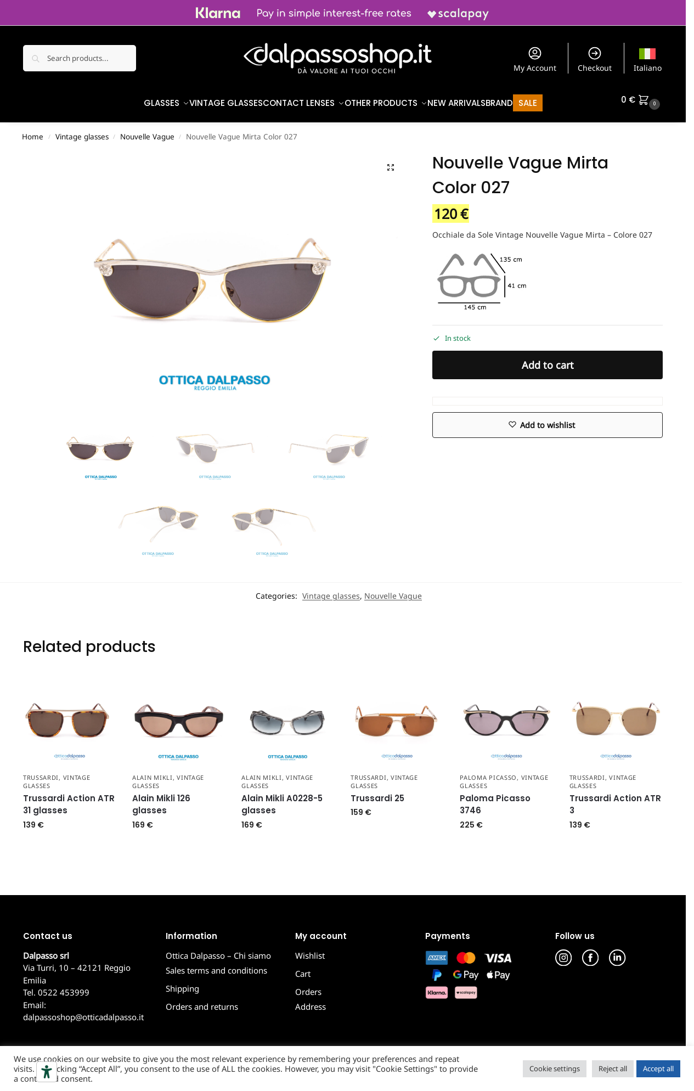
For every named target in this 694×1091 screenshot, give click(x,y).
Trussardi (41, 772)
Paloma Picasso (488, 772)
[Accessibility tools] (46, 1071)
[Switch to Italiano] (648, 58)
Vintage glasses (82, 131)
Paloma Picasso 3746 (495, 798)
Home (32, 131)
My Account (535, 59)
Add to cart (548, 358)
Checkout (595, 59)
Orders (308, 985)
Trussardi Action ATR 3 (615, 798)
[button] (642, 99)
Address (310, 1001)
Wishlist (310, 949)
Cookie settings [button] (554, 1068)
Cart (303, 967)
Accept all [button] (658, 1068)
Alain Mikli (152, 772)
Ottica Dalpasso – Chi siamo (218, 949)
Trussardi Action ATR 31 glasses (69, 798)
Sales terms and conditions (216, 964)
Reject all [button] (613, 1068)
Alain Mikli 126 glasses (161, 798)
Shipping (182, 982)
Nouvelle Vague (147, 131)
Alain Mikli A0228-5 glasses (282, 798)
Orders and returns (202, 1001)
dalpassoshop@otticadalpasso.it (83, 1011)
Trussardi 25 (377, 792)
